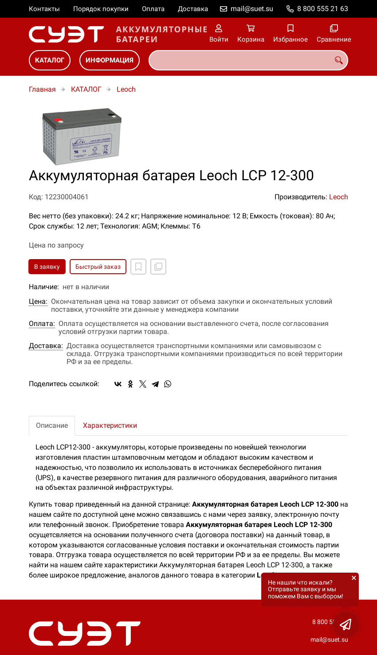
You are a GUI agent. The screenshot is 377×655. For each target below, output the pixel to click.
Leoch (126, 89)
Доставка (193, 9)
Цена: (38, 302)
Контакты (44, 9)
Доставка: (46, 346)
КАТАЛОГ (49, 60)
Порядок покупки (101, 9)
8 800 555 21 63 (322, 8)
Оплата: (42, 324)
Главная (42, 89)
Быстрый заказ (98, 266)
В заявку (47, 266)
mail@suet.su (252, 8)
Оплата (153, 9)
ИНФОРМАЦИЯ (110, 60)
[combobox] (248, 60)
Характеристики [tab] (110, 425)
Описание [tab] (52, 425)
